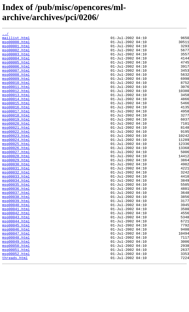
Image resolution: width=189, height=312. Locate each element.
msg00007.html (16, 78)
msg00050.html (16, 288)
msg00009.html (16, 88)
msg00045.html (16, 264)
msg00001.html (16, 49)
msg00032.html (16, 200)
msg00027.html (16, 176)
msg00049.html (16, 283)
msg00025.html (16, 166)
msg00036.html (16, 220)
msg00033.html (16, 205)
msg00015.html (16, 117)
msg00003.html (16, 58)
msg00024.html (16, 161)
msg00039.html (16, 234)
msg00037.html (16, 225)
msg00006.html (16, 73)
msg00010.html (16, 93)
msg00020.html (16, 142)
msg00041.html (16, 244)
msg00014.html (16, 112)
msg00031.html (16, 195)
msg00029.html (16, 186)
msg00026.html (16, 171)
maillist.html (16, 39)
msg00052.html (16, 298)
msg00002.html (16, 54)
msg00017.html (16, 127)
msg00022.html (16, 151)
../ (5, 34)
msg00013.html (16, 107)
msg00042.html (16, 249)
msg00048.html (16, 278)
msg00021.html (16, 146)
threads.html (15, 303)
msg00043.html (16, 254)
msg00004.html (16, 63)
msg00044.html (16, 259)
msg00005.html (16, 68)
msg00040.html (16, 239)
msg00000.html (16, 44)
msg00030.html (16, 190)
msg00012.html (16, 102)
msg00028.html (16, 181)
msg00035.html (16, 215)
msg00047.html (16, 274)
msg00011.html (16, 98)
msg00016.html (16, 122)
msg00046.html (16, 269)
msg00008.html (16, 83)
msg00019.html (16, 137)
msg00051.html (16, 293)
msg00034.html (16, 210)
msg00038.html (16, 230)
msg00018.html (16, 132)
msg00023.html (16, 156)
